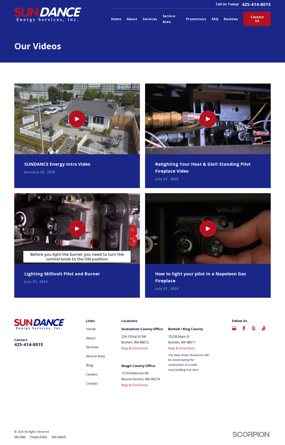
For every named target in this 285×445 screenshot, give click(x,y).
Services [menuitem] (150, 19)
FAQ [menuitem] (215, 19)
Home (91, 329)
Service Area (95, 356)
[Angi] (263, 328)
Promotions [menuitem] (196, 19)
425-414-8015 (256, 4)
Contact (92, 383)
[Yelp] (253, 328)
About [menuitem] (132, 19)
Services (92, 347)
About (90, 338)
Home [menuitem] (116, 19)
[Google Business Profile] (234, 328)
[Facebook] (244, 328)
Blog (89, 365)
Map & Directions (134, 348)
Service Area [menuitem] (169, 19)
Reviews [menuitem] (231, 19)
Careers (92, 374)
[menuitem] (20, 436)
